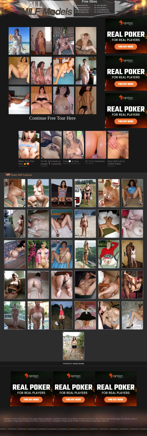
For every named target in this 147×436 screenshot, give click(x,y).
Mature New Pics (82, 5)
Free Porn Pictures (83, 10)
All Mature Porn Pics (103, 12)
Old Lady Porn (101, 7)
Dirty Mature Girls (83, 12)
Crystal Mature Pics (103, 10)
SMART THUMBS (78, 363)
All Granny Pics (102, 5)
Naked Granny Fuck (83, 7)
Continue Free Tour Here (52, 118)
